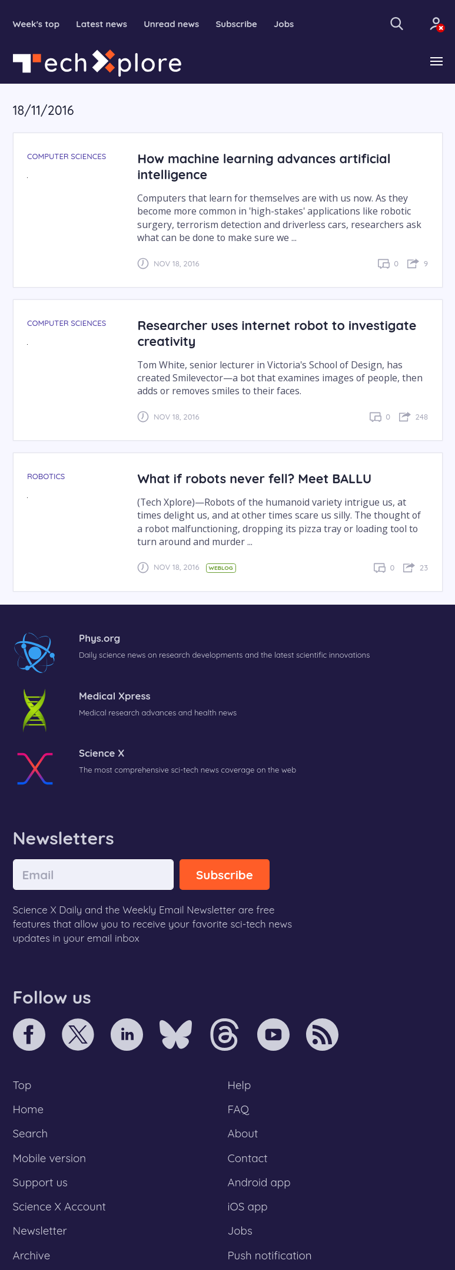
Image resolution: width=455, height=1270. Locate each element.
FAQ (239, 1109)
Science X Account (59, 1206)
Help (239, 1085)
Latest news (101, 23)
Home (28, 1109)
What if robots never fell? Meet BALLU (254, 478)
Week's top (36, 23)
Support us (40, 1182)
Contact (248, 1158)
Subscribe (236, 23)
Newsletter (40, 1230)
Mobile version (50, 1158)
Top (22, 1085)
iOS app (248, 1206)
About (243, 1133)
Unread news (171, 23)
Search (30, 1133)
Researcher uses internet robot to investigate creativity (276, 333)
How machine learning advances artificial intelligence (263, 166)
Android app (259, 1182)
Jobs (284, 23)
